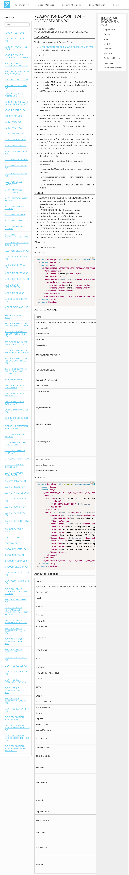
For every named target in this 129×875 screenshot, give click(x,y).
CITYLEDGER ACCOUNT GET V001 (15, 435)
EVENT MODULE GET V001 (16, 666)
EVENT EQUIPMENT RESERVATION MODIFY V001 (15, 630)
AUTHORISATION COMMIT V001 (16, 300)
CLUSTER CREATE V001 (15, 481)
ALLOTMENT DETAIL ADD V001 (16, 174)
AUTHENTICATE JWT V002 (16, 273)
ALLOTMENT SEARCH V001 (17, 251)
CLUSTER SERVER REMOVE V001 (17, 522)
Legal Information (97, 5)
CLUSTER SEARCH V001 (15, 507)
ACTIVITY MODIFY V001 (15, 133)
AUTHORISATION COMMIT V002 (16, 308)
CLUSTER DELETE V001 (15, 487)
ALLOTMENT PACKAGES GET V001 (15, 227)
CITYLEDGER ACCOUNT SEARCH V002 (15, 443)
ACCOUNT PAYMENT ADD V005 (16, 48)
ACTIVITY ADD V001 (13, 122)
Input (106, 39)
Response (108, 63)
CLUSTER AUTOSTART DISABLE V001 (14, 465)
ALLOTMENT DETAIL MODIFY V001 (13, 183)
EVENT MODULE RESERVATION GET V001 (16, 681)
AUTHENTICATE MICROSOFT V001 (13, 286)
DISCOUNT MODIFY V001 (16, 561)
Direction (108, 48)
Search (116, 5)
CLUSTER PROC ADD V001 (17, 493)
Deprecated (109, 29)
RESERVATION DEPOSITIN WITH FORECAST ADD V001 (110, 21)
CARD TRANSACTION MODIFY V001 (14, 394)
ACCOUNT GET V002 (14, 33)
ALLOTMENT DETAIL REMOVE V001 (13, 191)
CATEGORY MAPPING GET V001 (16, 410)
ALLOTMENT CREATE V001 (16, 159)
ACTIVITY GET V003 (13, 128)
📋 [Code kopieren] (92, 258)
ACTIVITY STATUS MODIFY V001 (16, 152)
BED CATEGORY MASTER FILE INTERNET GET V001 (16, 343)
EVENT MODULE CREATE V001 (16, 658)
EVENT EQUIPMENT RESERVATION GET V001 (16, 621)
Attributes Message (113, 58)
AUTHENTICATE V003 (14, 293)
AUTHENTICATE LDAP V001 (17, 279)
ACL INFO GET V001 (14, 116)
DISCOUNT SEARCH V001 (16, 567)
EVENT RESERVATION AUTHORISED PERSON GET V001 (17, 737)
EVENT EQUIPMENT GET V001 (15, 600)
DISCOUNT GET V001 (14, 555)
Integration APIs (23, 5)
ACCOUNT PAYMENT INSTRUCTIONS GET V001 (16, 56)
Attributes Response (113, 67)
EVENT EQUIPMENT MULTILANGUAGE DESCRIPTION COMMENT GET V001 (16, 611)
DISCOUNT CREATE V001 (16, 549)
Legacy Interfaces (46, 5)
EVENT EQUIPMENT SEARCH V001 (13, 650)
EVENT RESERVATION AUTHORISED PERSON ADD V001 (17, 727)
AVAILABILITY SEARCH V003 (14, 316)
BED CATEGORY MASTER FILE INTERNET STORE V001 (17, 351)
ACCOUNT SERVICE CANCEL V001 (14, 94)
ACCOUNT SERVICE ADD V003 (16, 86)
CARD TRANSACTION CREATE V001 (14, 386)
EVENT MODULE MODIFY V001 (16, 672)
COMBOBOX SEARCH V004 (14, 530)
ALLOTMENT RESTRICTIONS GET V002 (16, 235)
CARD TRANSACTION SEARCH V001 (14, 402)
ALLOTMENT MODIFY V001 (17, 220)
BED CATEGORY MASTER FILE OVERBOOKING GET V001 (16, 360)
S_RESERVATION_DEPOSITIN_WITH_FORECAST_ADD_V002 (67, 47)
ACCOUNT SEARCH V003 (16, 79)
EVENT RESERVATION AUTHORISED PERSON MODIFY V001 (15, 748)
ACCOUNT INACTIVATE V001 (15, 39)
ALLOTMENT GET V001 (15, 214)
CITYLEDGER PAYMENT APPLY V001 (15, 451)
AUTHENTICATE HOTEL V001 (15, 266)
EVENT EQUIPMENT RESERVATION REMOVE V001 (15, 641)
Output (107, 43)
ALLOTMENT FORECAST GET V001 (15, 207)
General (107, 34)
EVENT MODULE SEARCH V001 (16, 710)
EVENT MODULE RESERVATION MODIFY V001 (15, 690)
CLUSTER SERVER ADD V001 (15, 514)
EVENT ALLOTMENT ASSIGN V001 (17, 573)
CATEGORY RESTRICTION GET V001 (16, 419)
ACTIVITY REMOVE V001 (15, 139)
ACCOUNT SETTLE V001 (15, 110)
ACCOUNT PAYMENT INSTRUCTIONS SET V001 (16, 64)
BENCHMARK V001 (13, 379)
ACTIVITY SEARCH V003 (15, 145)
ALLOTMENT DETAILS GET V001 (16, 166)
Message (108, 53)
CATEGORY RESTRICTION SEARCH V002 (16, 427)
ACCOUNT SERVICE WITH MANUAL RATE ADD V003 (16, 103)
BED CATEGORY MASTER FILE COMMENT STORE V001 (16, 333)
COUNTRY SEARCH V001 (16, 537)
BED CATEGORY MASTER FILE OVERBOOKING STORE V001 (16, 371)
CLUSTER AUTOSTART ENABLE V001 (14, 474)
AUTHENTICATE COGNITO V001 (16, 257)
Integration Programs (72, 5)
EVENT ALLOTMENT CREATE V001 (17, 582)
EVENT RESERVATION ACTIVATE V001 (14, 718)
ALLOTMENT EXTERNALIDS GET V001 (16, 199)
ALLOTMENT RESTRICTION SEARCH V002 (16, 243)
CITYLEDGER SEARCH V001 (17, 458)
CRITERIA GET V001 (13, 543)
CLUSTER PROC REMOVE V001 (16, 499)
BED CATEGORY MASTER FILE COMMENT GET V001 (16, 324)
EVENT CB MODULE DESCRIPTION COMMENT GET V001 (16, 591)
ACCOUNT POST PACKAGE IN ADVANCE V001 (17, 72)
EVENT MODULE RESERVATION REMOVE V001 (15, 700)
